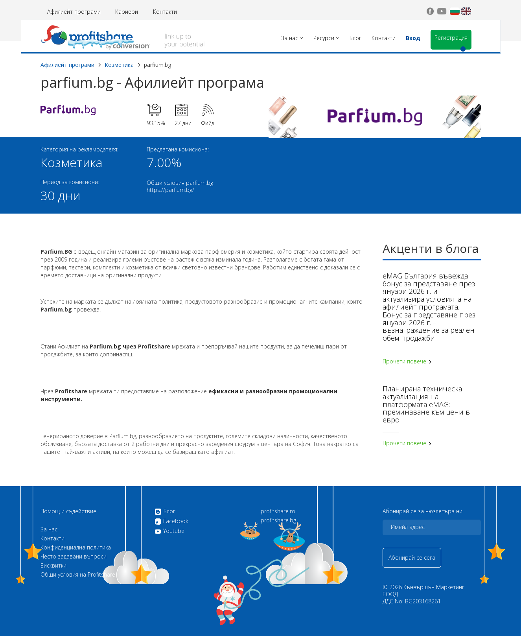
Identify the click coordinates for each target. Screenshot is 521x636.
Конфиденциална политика (76, 547)
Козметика (119, 64)
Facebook (171, 521)
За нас (49, 529)
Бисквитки (53, 565)
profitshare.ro (278, 511)
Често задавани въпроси (74, 556)
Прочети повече (407, 361)
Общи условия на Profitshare (78, 574)
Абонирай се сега (411, 557)
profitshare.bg (278, 520)
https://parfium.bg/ (170, 190)
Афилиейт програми (74, 11)
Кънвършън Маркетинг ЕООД (423, 590)
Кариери (126, 11)
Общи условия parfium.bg (180, 182)
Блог (165, 511)
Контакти (165, 11)
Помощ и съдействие (68, 511)
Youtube (169, 531)
